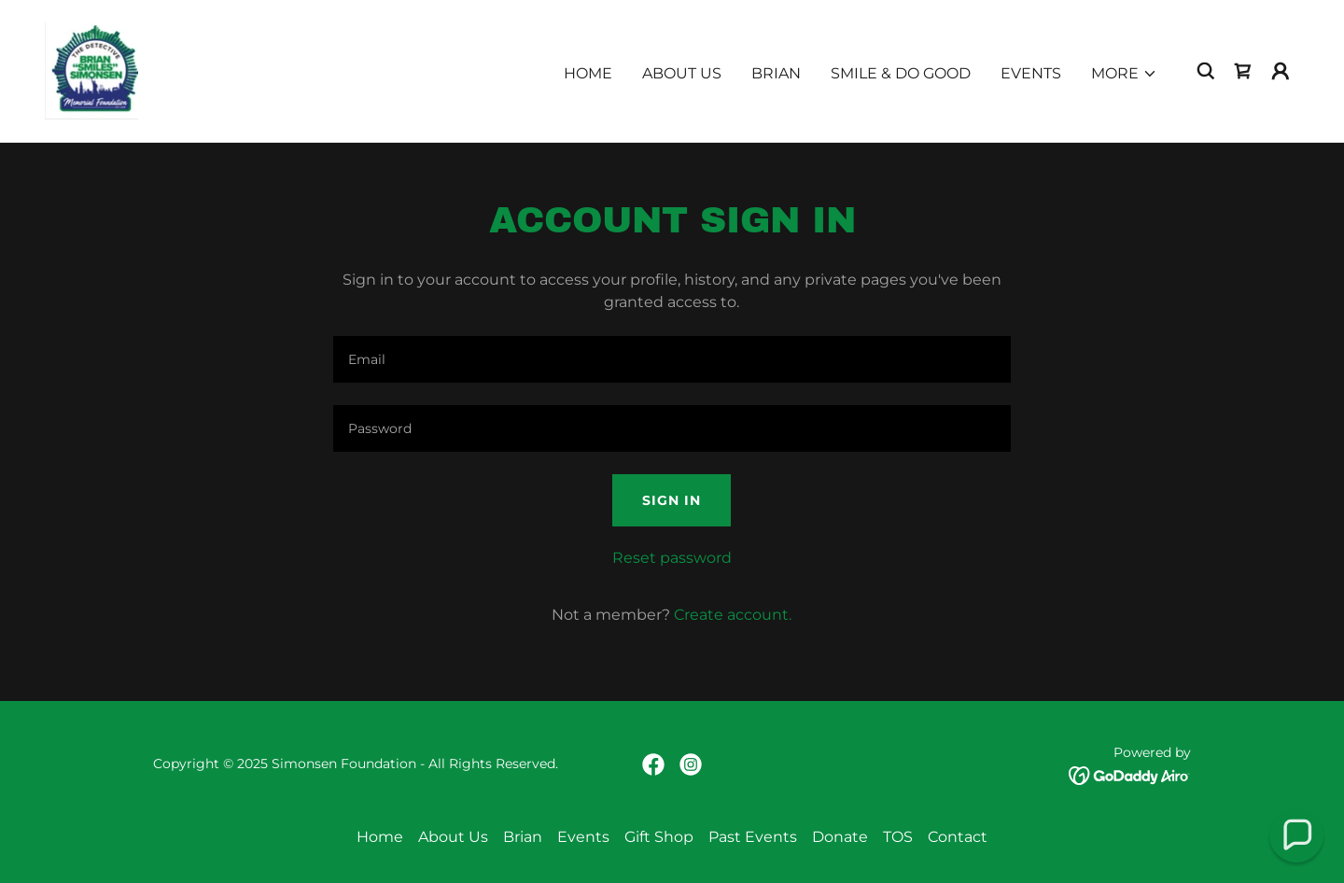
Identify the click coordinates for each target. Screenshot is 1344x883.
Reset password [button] (672, 558)
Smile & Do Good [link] (901, 73)
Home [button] (380, 837)
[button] (1124, 74)
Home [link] (588, 73)
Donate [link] (840, 837)
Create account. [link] (732, 615)
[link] (91, 69)
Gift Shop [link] (658, 837)
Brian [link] (776, 73)
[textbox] (671, 359)
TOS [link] (898, 837)
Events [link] (1031, 73)
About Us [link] (681, 73)
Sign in (671, 500)
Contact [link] (957, 837)
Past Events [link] (752, 837)
